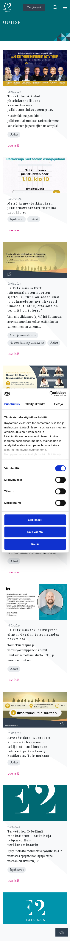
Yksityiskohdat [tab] (35, 404)
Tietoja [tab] (58, 404)
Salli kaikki (35, 519)
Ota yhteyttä (34, 7)
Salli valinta (35, 531)
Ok (61, 932)
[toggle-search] (55, 7)
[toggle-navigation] (65, 7)
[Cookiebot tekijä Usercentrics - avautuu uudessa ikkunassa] (50, 393)
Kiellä (35, 544)
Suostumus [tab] (12, 404)
